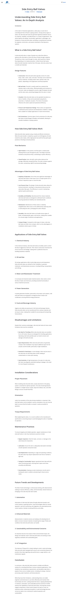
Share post (39, 11)
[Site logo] (7, 2)
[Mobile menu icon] (2, 2)
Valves (27, 11)
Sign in (64, 2)
